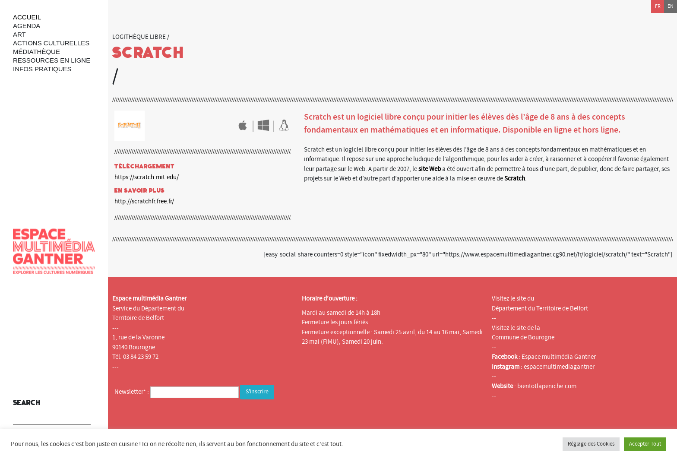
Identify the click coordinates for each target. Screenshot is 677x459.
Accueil (27, 17)
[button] (82, 412)
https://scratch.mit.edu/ (146, 177)
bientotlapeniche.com (546, 386)
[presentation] (180, 418)
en (671, 6)
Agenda (26, 25)
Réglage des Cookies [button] (591, 443)
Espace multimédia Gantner (559, 357)
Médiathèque (36, 51)
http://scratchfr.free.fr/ (144, 201)
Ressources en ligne (51, 60)
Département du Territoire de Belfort (540, 308)
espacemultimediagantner (559, 367)
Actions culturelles (51, 43)
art (19, 34)
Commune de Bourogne (523, 337)
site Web (429, 169)
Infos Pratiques (42, 69)
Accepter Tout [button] (645, 443)
